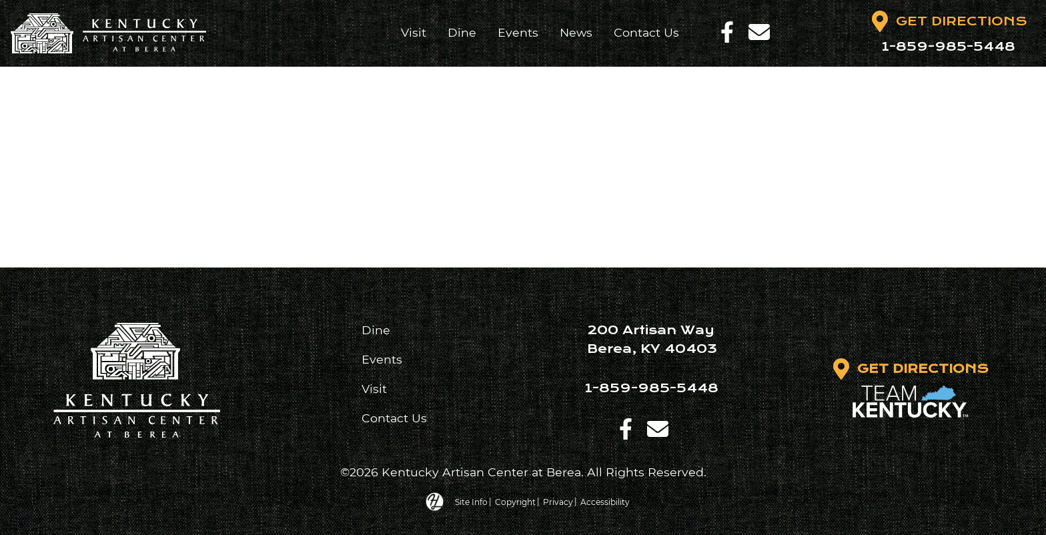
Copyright (515, 501)
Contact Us (646, 32)
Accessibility (605, 501)
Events (518, 32)
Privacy (558, 501)
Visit (413, 32)
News (576, 32)
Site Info (471, 501)
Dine (462, 32)
